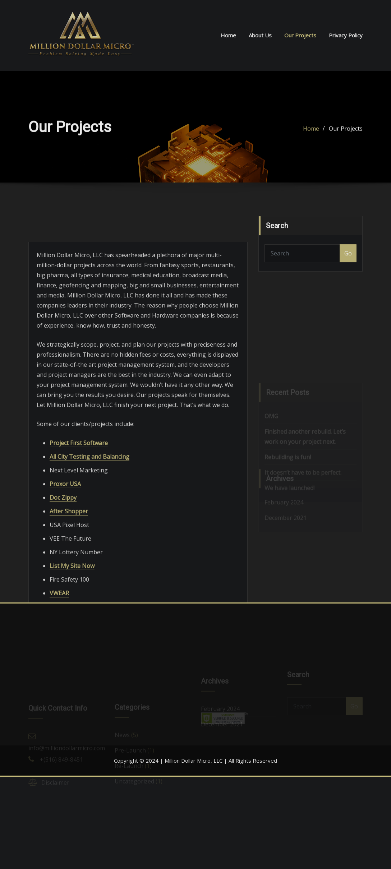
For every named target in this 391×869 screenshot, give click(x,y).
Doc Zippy (63, 539)
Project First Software (79, 484)
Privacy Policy (346, 35)
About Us (260, 35)
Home (228, 35)
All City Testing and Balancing (89, 498)
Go (348, 260)
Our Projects (300, 35)
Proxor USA (65, 525)
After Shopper (69, 552)
